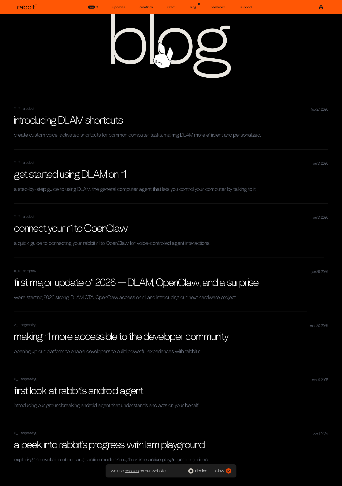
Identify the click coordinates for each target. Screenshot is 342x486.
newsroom (218, 7)
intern (171, 7)
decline (197, 471)
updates (119, 7)
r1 (93, 7)
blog (195, 6)
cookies (132, 471)
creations (146, 7)
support (246, 7)
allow (223, 471)
